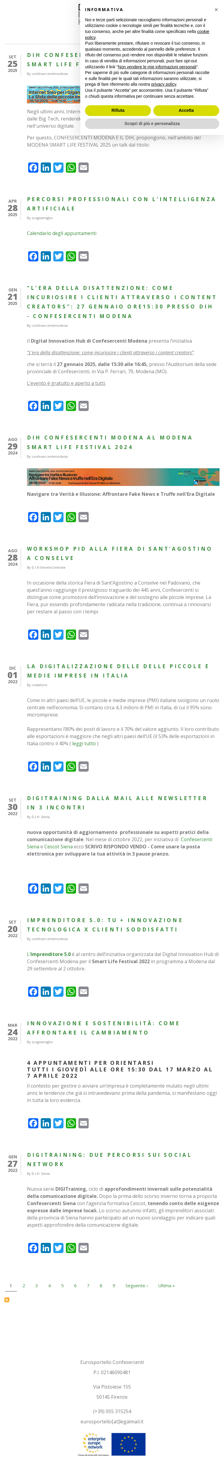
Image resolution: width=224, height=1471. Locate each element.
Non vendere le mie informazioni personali (157, 1402)
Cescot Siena (58, 846)
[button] (216, 1345)
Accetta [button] (186, 1446)
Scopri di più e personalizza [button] (152, 1459)
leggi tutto (84, 743)
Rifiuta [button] (118, 1446)
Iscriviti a (6, 1299)
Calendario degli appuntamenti (61, 233)
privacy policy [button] (163, 1420)
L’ (49, 954)
